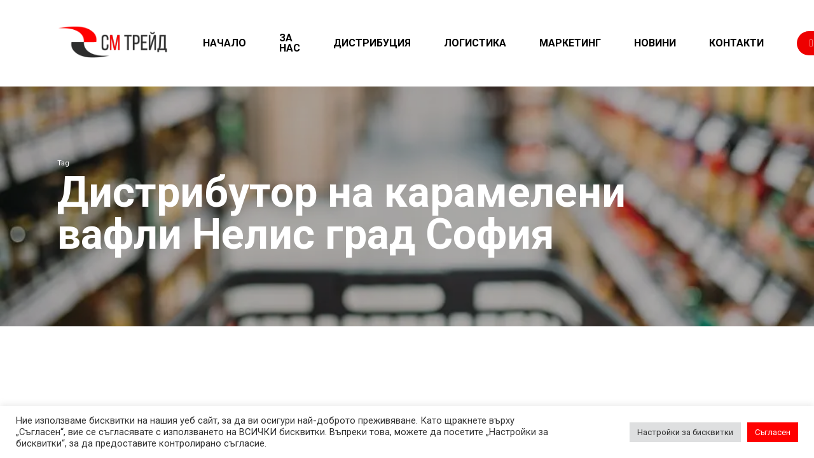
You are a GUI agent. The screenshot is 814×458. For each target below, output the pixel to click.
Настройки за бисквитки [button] (685, 432)
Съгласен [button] (772, 432)
